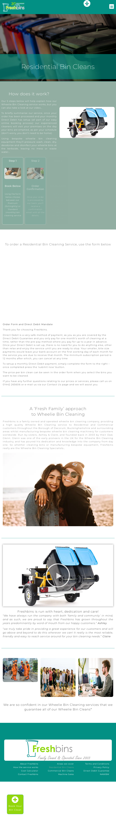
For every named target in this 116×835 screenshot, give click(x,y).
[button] (87, 122)
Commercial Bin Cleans (61, 771)
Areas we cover (65, 764)
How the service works (25, 767)
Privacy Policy (101, 767)
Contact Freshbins (28, 774)
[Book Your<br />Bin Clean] (15, 799)
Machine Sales (66, 774)
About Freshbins (29, 764)
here (87, 2)
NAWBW (104, 774)
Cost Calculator (29, 771)
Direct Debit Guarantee (96, 771)
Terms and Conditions (97, 764)
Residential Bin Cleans (61, 767)
